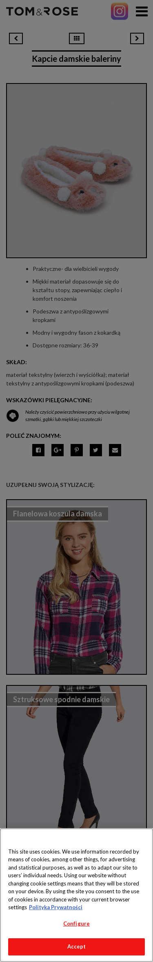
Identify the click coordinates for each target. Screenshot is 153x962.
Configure (76, 923)
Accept (76, 946)
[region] (76, 895)
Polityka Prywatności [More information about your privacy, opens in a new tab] (55, 907)
